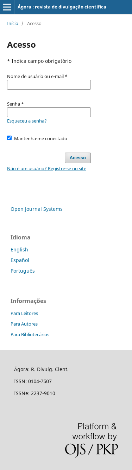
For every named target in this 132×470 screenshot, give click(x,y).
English (19, 249)
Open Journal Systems (37, 209)
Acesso (78, 157)
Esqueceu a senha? (27, 121)
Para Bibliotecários (30, 334)
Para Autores (24, 324)
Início (12, 23)
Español (20, 260)
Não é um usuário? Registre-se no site (46, 168)
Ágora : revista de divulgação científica (62, 7)
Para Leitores (24, 313)
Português (23, 270)
